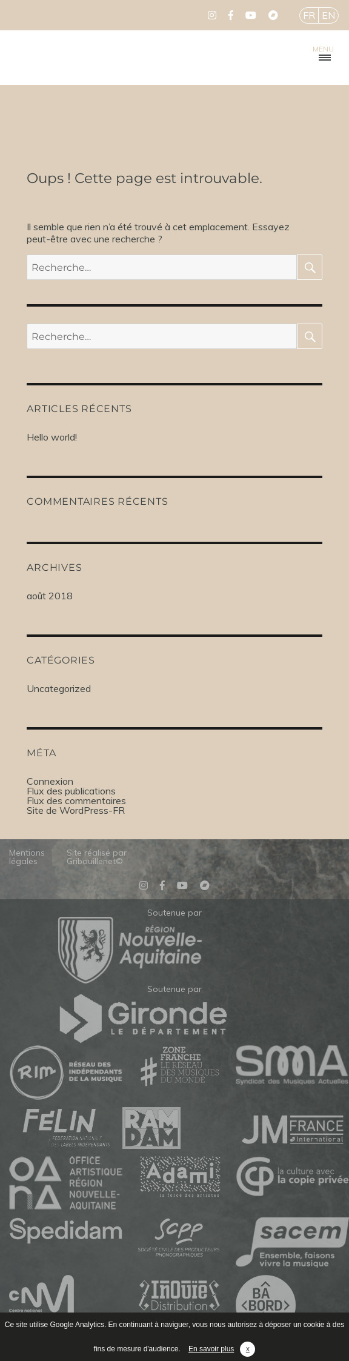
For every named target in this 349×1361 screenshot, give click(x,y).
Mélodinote (72, 57)
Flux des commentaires (76, 800)
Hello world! (52, 437)
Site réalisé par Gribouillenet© (97, 857)
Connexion (50, 781)
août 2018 (50, 596)
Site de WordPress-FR (76, 810)
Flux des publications (71, 791)
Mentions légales (27, 857)
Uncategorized (59, 688)
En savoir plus (211, 1349)
